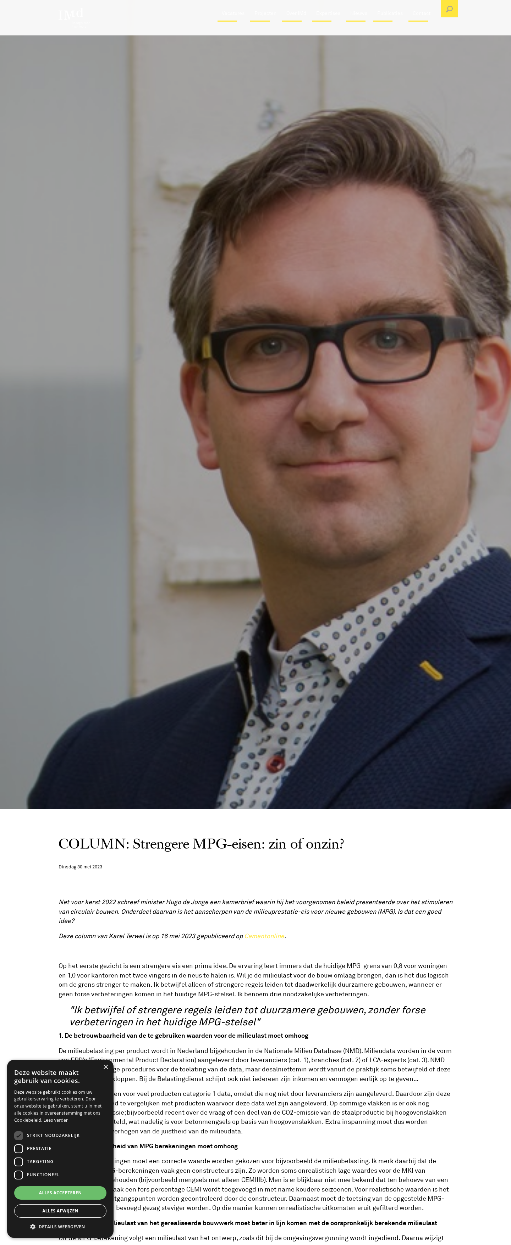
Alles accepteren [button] (60, 1193)
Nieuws (358, 30)
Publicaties (390, 30)
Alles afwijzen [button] (60, 1211)
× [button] (105, 1067)
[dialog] (60, 1149)
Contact (421, 30)
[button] (60, 1226)
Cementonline (264, 936)
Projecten (265, 30)
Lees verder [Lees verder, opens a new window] (56, 1120)
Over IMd (296, 30)
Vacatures (233, 30)
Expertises (328, 30)
